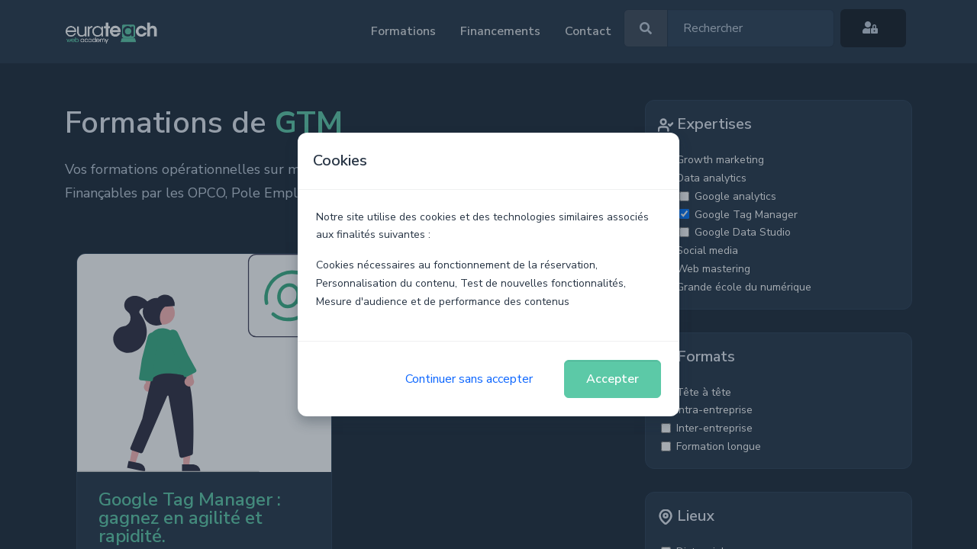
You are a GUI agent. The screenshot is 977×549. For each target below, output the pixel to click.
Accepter (612, 379)
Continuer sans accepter (469, 379)
